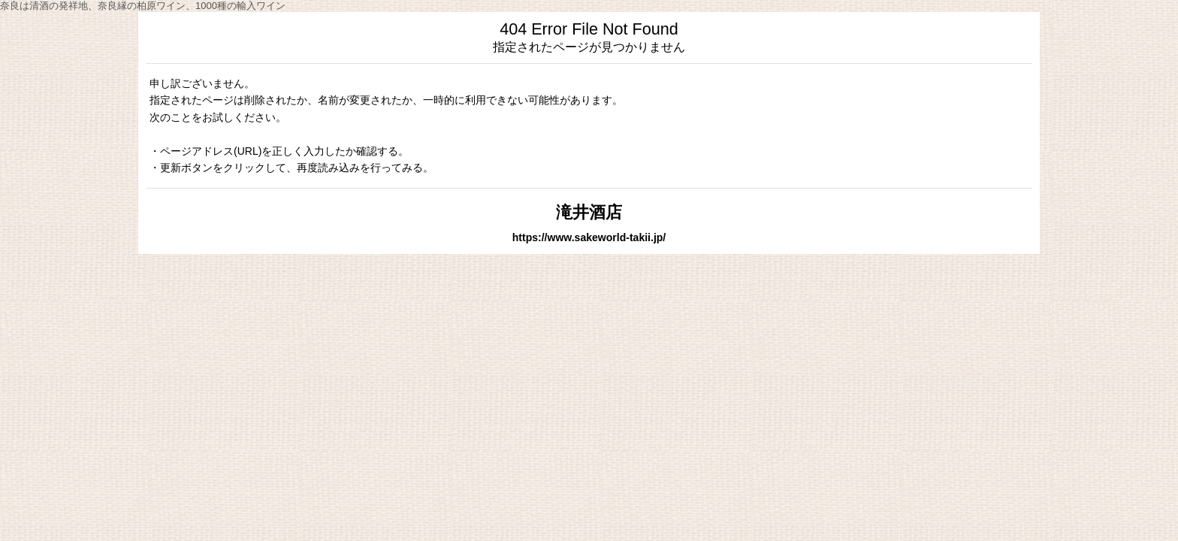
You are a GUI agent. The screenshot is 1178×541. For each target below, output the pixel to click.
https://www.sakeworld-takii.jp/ (589, 237)
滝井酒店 (589, 212)
